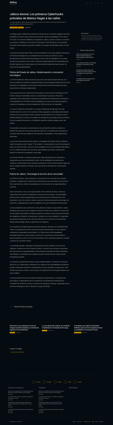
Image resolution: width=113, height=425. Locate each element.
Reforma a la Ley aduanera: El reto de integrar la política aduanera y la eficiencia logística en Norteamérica (85, 55)
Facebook (38, 382)
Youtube (79, 382)
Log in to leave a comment (17, 352)
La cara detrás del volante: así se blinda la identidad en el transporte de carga (86, 63)
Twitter (69, 382)
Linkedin (60, 382)
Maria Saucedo (85, 33)
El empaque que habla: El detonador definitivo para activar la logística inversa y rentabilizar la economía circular (86, 71)
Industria (21, 27)
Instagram (49, 382)
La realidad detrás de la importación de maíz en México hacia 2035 (85, 79)
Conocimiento (14, 27)
